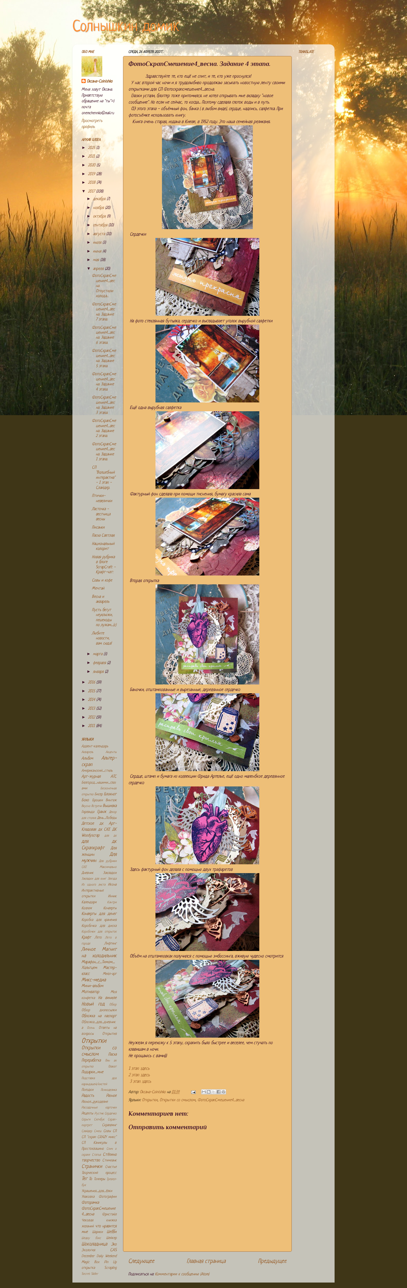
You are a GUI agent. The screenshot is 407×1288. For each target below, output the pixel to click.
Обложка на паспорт (99, 1016)
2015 (92, 691)
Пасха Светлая (103, 535)
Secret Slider (90, 1274)
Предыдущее (272, 1261)
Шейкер (111, 1238)
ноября (99, 208)
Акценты (111, 752)
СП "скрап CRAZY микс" (99, 1137)
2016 (92, 682)
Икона (112, 885)
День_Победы (107, 818)
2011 (92, 726)
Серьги (86, 1119)
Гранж (101, 812)
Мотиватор (90, 992)
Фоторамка (90, 1203)
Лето (98, 938)
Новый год (93, 1004)
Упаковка (88, 1197)
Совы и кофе (102, 580)
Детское (88, 823)
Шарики (97, 1232)
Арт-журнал (91, 777)
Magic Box (90, 1262)
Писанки (98, 527)
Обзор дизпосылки (99, 1010)
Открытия (109, 1034)
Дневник (87, 873)
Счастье (111, 1167)
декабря (100, 199)
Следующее (141, 1261)
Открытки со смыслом (177, 1100)
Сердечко (111, 1113)
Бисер (98, 794)
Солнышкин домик (125, 27)
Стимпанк (109, 1160)
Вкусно (86, 806)
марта (98, 654)
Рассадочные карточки (99, 1107)
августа (99, 234)
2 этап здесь (139, 1075)
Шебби (112, 1232)
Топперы (99, 1179)
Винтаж (111, 800)
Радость (88, 1096)
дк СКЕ (104, 829)
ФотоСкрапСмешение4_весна (221, 1100)
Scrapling (110, 1268)
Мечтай (98, 588)
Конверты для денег (99, 914)
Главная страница (206, 1261)
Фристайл (109, 1214)
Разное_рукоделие (95, 1102)
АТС (114, 777)
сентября (100, 225)
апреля (99, 269)
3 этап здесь (140, 1081)
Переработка (91, 1060)
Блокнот (110, 794)
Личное (89, 949)
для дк (110, 836)
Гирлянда (88, 812)
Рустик (99, 1113)
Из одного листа (93, 885)
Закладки (110, 873)
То (90, 1179)
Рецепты (87, 1113)
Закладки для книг (94, 879)
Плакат (112, 1066)
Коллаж (87, 908)
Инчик (112, 896)
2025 (92, 148)
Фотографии (108, 1197)
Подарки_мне (92, 1072)
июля (98, 243)
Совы (107, 1131)
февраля (100, 663)
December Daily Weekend (99, 1256)
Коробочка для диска (99, 926)
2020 (92, 165)
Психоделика (109, 1090)
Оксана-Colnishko (99, 81)
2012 (92, 717)
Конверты (110, 908)
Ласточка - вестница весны (101, 514)
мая (96, 260)
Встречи (96, 806)
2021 (92, 156)
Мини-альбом (92, 986)
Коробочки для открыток (99, 932)
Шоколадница (94, 1244)
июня (98, 251)
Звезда (112, 879)
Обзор (113, 1004)
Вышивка (110, 806)
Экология (88, 1250)
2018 (92, 183)
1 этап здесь (139, 1068)
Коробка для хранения (99, 920)
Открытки (150, 1100)
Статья (96, 1155)
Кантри (112, 902)
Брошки (97, 800)
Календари (89, 902)
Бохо (85, 800)
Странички (92, 1166)
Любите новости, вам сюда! (102, 638)
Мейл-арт (110, 974)
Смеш (97, 1131)
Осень (90, 1028)
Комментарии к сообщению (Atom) (182, 1274)
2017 (92, 191)
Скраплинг (109, 1125)
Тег (84, 1179)
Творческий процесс (99, 1173)
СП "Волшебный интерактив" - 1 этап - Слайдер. (103, 477)
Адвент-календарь (95, 746)
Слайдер (87, 1131)
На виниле (107, 998)
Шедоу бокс (91, 1238)
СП (115, 1131)
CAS (113, 1250)
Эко (114, 1244)
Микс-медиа (94, 980)
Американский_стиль (97, 771)
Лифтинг (110, 944)
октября (100, 216)
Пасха (112, 1054)
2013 (92, 709)
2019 (92, 174)
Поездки (87, 1090)
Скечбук (99, 1119)
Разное (111, 1096)
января (99, 672)
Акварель (87, 752)
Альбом (87, 758)
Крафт (86, 937)
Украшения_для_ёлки (97, 1191)
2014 (92, 700)
